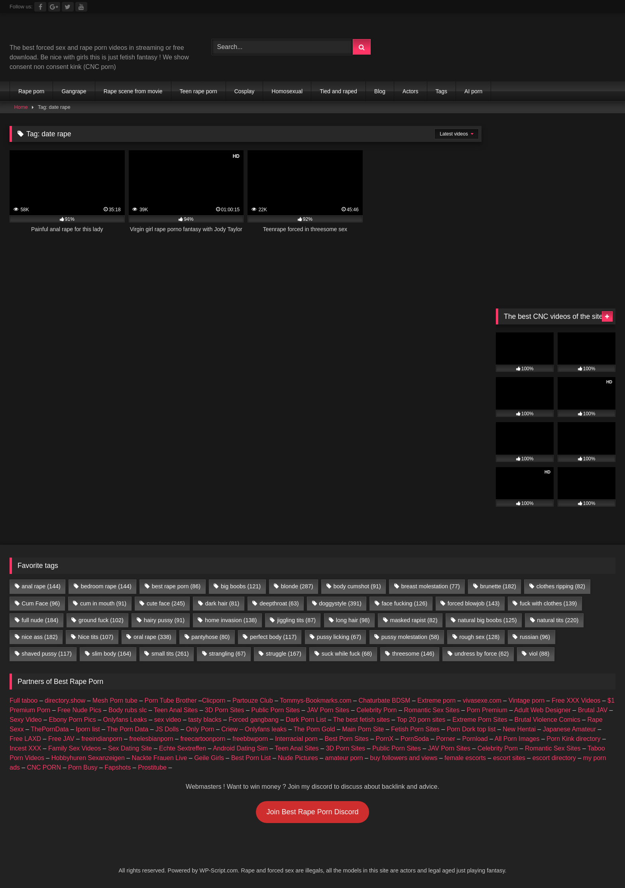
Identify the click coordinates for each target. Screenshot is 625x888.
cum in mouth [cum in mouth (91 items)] (103, 603)
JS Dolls (167, 729)
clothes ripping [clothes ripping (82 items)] (561, 586)
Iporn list (88, 729)
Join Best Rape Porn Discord (312, 812)
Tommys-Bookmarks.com (316, 700)
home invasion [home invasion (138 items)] (231, 620)
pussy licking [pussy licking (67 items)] (339, 637)
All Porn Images (517, 738)
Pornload (475, 738)
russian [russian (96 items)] (535, 637)
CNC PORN (44, 767)
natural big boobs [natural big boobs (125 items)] (487, 620)
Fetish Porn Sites (415, 729)
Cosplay (244, 91)
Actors (411, 91)
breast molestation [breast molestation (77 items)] (430, 586)
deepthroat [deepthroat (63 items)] (279, 603)
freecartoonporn (202, 738)
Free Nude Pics (79, 710)
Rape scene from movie (133, 91)
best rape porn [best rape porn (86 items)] (176, 586)
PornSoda (415, 738)
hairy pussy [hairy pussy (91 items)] (164, 620)
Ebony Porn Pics (72, 719)
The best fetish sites (361, 719)
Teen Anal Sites (176, 710)
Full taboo (23, 700)
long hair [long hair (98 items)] (353, 620)
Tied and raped (338, 91)
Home (21, 107)
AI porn (473, 91)
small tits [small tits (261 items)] (170, 653)
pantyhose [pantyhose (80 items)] (210, 637)
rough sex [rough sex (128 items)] (479, 637)
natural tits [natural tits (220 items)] (557, 620)
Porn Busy (83, 767)
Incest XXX (25, 748)
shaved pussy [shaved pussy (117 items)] (47, 653)
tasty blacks (205, 719)
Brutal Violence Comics (547, 719)
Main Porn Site (363, 729)
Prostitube (152, 767)
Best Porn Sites (346, 738)
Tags (442, 91)
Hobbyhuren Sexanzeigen (88, 757)
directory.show (65, 700)
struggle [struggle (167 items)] (283, 653)
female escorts (465, 757)
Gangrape (73, 91)
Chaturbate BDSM (384, 700)
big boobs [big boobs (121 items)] (241, 586)
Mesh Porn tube (115, 700)
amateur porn (344, 757)
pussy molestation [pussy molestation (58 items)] (410, 637)
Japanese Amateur (569, 729)
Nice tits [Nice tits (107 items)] (95, 637)
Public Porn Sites (275, 710)
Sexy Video (26, 719)
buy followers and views (403, 757)
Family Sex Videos (74, 748)
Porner (445, 738)
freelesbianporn (151, 738)
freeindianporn (101, 738)
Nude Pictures (298, 757)
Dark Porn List (306, 719)
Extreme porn (436, 700)
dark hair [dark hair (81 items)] (222, 603)
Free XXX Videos (576, 700)
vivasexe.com (482, 700)
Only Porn (200, 729)
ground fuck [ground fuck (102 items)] (101, 620)
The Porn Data (127, 729)
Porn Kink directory (573, 738)
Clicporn (214, 700)
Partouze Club (252, 700)
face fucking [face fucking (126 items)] (404, 603)
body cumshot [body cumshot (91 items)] (357, 586)
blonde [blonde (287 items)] (297, 586)
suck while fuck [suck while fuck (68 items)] (347, 653)
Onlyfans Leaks (125, 719)
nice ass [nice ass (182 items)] (39, 637)
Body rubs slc (127, 710)
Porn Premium (487, 710)
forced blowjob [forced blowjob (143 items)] (473, 603)
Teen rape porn (198, 91)
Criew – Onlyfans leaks (254, 729)
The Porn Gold (314, 729)
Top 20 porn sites (421, 719)
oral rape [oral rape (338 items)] (152, 637)
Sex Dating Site (130, 748)
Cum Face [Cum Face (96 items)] (41, 603)
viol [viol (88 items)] (539, 653)
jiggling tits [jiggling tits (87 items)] (296, 620)
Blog (379, 91)
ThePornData (50, 729)
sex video (167, 719)
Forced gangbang (253, 719)
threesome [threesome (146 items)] (413, 653)
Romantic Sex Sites (432, 710)
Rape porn (31, 91)
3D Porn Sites (224, 710)
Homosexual (287, 91)
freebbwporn (250, 738)
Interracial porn (296, 738)
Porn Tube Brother (171, 700)
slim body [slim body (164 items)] (111, 653)
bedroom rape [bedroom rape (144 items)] (106, 586)
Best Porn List (251, 757)
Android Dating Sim (240, 748)
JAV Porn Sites (328, 710)
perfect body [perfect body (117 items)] (273, 637)
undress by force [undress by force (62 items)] (481, 653)
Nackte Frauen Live (159, 757)
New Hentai (519, 729)
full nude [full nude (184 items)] (40, 620)
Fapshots (117, 767)
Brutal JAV (592, 710)
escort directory (554, 757)
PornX (384, 738)
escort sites (509, 757)
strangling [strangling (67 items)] (227, 653)
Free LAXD (25, 738)
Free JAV (61, 738)
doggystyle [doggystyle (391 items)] (340, 603)
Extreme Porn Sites (479, 719)
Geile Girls (209, 757)
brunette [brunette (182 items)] (498, 586)
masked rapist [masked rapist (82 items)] (413, 620)
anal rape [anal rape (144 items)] (41, 586)
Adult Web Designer (542, 710)
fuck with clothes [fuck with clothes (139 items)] (548, 603)
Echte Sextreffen (182, 748)
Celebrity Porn (376, 710)
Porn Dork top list (471, 729)
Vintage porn (526, 700)
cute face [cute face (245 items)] (166, 603)
